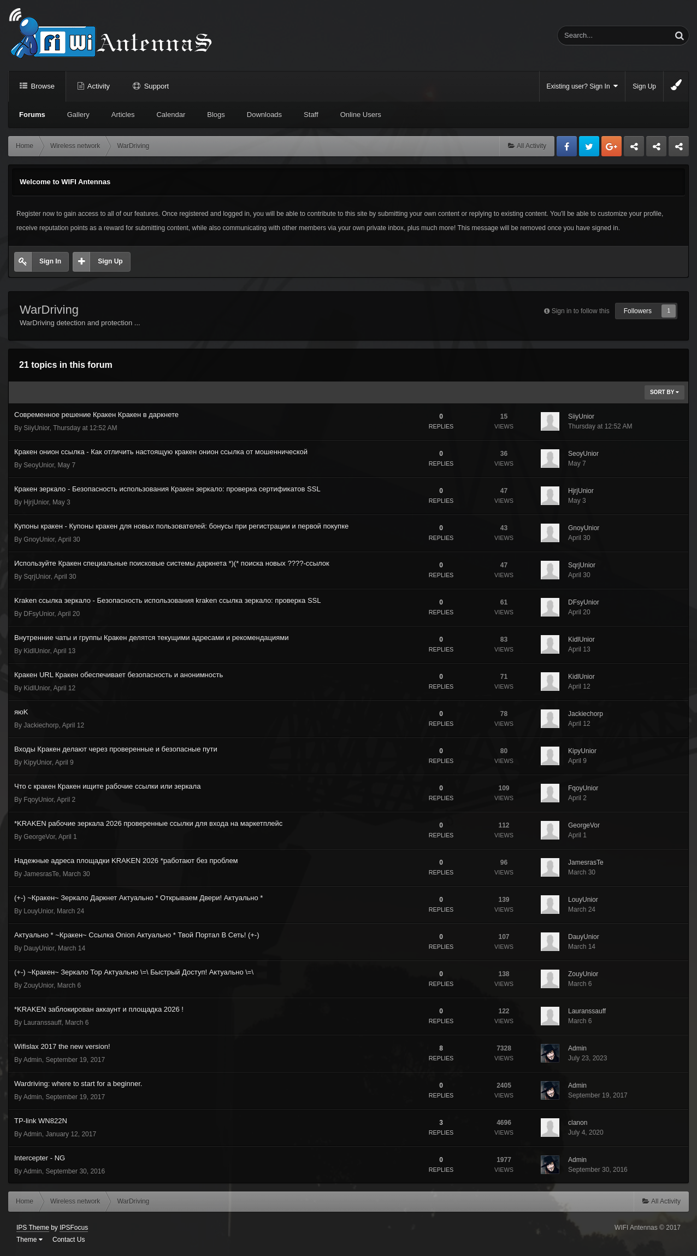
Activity (98, 86)
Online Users (360, 114)
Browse (42, 86)
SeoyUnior (38, 465)
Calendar (170, 114)
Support (155, 86)
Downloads (264, 114)
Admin (32, 1060)
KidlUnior (36, 651)
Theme (29, 1239)
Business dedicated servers (634, 149)
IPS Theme (32, 1227)
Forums (32, 114)
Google (611, 146)
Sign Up (644, 86)
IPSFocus (74, 1227)
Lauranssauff (42, 1022)
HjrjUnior (36, 502)
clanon (577, 1122)
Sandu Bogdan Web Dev (679, 149)
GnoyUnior (39, 539)
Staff (311, 114)
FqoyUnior (38, 799)
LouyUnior (38, 911)
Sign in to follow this (581, 311)
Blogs (216, 114)
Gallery (78, 114)
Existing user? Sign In (582, 86)
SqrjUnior (36, 576)
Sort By (664, 392)
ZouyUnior (38, 985)
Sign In (50, 261)
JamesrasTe (41, 874)
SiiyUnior (36, 428)
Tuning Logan (656, 149)
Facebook (567, 146)
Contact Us (68, 1239)
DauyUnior (38, 948)
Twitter (589, 146)
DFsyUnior (38, 614)
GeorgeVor (39, 837)
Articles (123, 114)
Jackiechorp (40, 725)
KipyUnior (37, 762)
